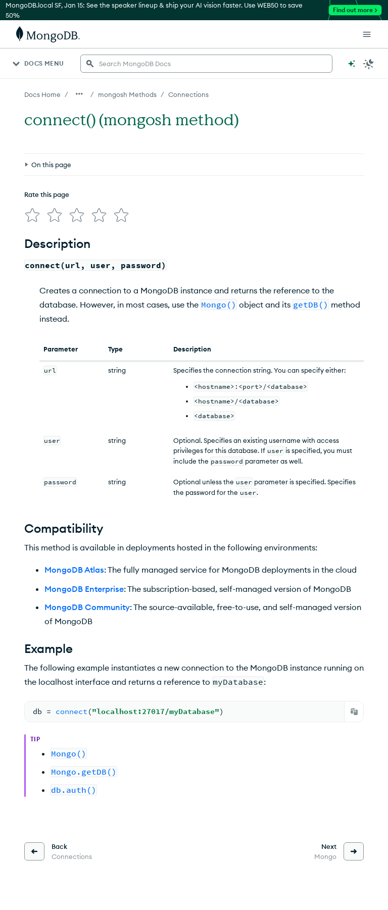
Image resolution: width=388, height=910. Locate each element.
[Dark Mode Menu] (369, 64)
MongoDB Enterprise (84, 589)
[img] (32, 215)
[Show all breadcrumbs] (79, 94)
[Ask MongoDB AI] (352, 64)
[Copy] (354, 711)
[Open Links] (367, 34)
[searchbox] (206, 64)
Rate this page (46, 194)
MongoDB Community (87, 607)
